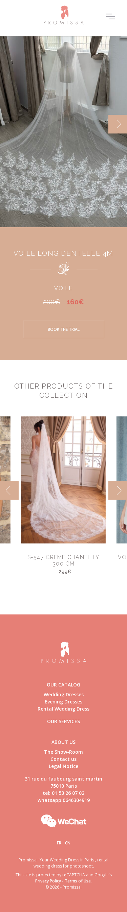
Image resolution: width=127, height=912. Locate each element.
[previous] (9, 490)
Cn (67, 843)
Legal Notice (63, 766)
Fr (59, 843)
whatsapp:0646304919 (64, 800)
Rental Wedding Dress (63, 708)
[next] (117, 124)
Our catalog (63, 684)
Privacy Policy (48, 881)
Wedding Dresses (64, 694)
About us (63, 742)
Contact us (63, 759)
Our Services (63, 721)
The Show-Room (63, 752)
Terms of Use (78, 881)
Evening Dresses (63, 701)
